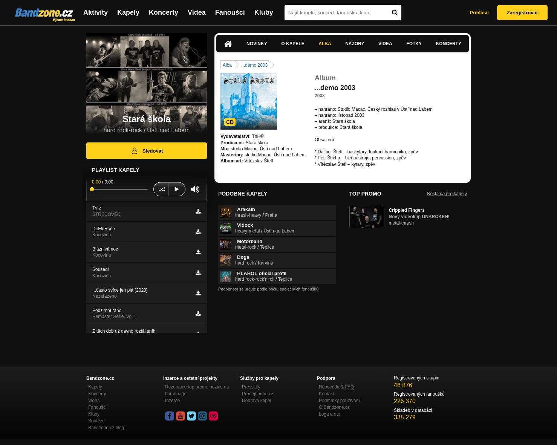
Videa (197, 12)
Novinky (256, 43)
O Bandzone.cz (334, 407)
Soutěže (96, 421)
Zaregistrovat (522, 12)
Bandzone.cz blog (106, 427)
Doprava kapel (256, 400)
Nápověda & (336, 387)
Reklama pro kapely (447, 193)
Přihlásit (479, 12)
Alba (324, 43)
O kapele (292, 43)
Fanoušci (230, 12)
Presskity (251, 387)
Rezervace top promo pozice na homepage (197, 390)
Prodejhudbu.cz (257, 393)
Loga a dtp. (330, 414)
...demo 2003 (254, 65)
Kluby (263, 12)
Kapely (128, 12)
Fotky (414, 43)
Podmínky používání (339, 400)
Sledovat (146, 151)
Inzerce (172, 400)
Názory (354, 43)
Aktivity (95, 12)
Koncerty (163, 12)
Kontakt (326, 393)
